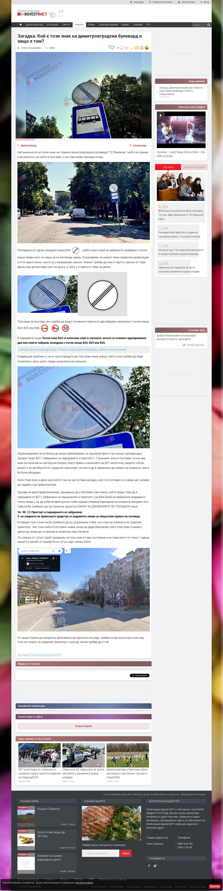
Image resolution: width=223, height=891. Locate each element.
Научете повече (84, 882)
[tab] (168, 168)
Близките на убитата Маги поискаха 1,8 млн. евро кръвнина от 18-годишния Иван (181, 215)
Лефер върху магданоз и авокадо (104, 845)
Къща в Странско (48, 808)
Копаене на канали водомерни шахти (49, 857)
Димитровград (28, 145)
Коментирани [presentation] (194, 167)
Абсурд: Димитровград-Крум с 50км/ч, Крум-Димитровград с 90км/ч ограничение (72, 349)
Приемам (215, 886)
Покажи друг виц (193, 344)
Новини (79, 24)
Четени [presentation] (168, 167)
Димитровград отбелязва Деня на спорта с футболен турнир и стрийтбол (127, 773)
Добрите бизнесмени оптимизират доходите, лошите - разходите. (176, 337)
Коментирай (83, 726)
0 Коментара (139, 145)
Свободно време (108, 24)
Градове (138, 24)
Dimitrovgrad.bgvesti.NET (46, 655)
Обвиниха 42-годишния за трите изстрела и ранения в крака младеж (83, 773)
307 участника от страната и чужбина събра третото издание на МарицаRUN (39, 773)
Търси (125, 853)
